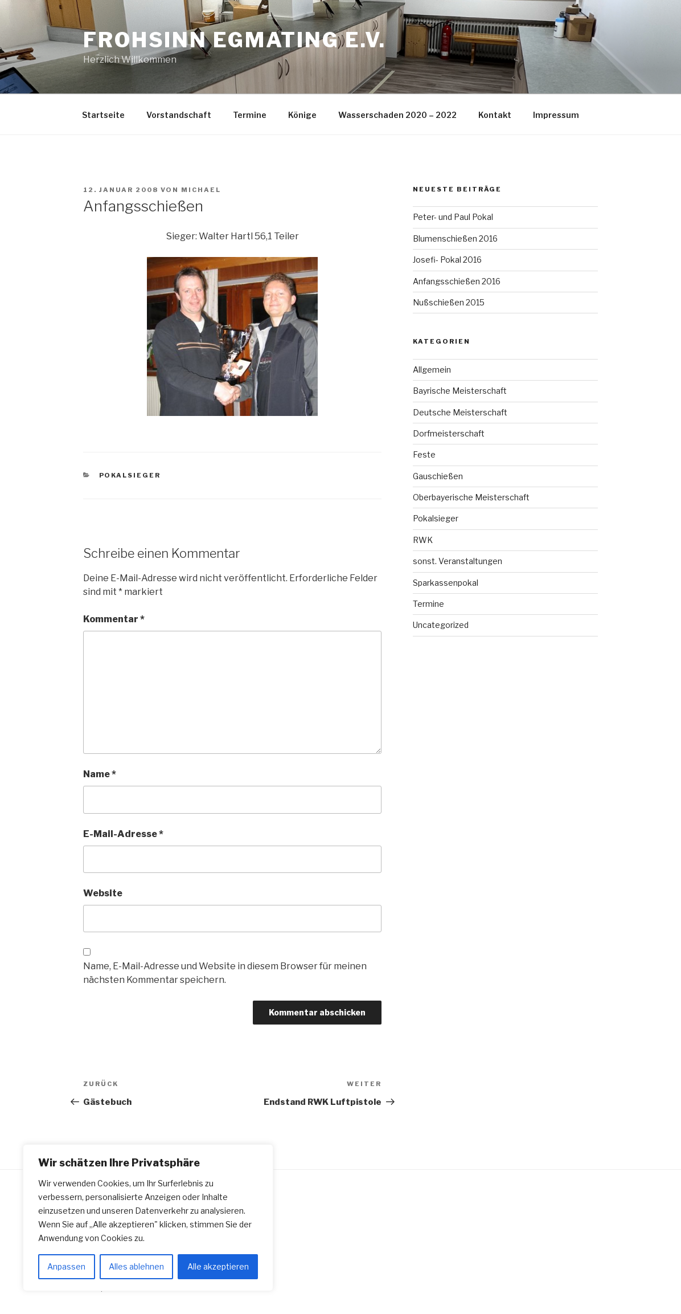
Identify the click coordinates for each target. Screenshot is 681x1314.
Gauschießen (438, 476)
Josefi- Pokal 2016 (447, 259)
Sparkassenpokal (445, 582)
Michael (201, 190)
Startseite (103, 115)
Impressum (556, 115)
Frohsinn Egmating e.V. (234, 39)
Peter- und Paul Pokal (453, 217)
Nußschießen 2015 (449, 302)
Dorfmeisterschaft (449, 433)
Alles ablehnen (136, 1266)
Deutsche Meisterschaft (460, 412)
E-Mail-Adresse (123, 834)
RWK (423, 540)
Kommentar (114, 619)
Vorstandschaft (178, 115)
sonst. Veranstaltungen (457, 561)
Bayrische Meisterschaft (460, 390)
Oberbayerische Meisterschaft (471, 497)
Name (99, 774)
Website (102, 893)
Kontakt (494, 115)
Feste (424, 454)
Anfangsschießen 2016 (457, 281)
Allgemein (432, 369)
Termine (249, 115)
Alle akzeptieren (218, 1266)
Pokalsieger (130, 475)
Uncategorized (441, 625)
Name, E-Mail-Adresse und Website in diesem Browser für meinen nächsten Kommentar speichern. (225, 973)
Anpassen (66, 1266)
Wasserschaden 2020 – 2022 (397, 115)
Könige (302, 115)
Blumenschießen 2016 (455, 238)
